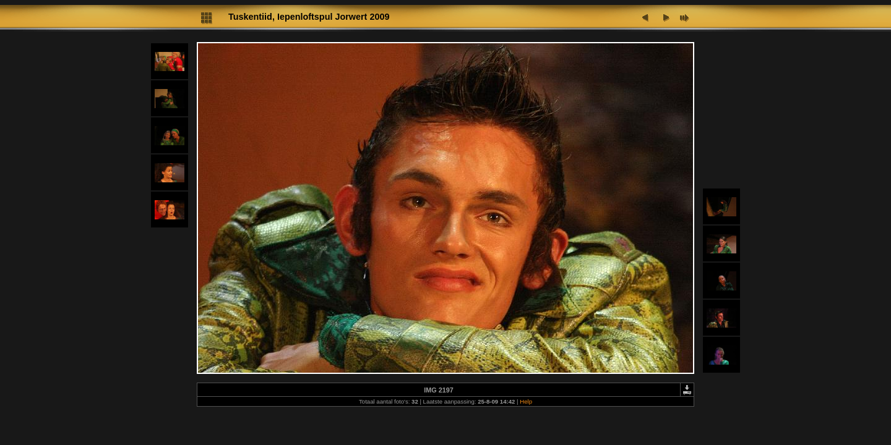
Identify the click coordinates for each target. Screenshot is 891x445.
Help (526, 401)
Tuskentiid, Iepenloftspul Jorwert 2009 (308, 17)
